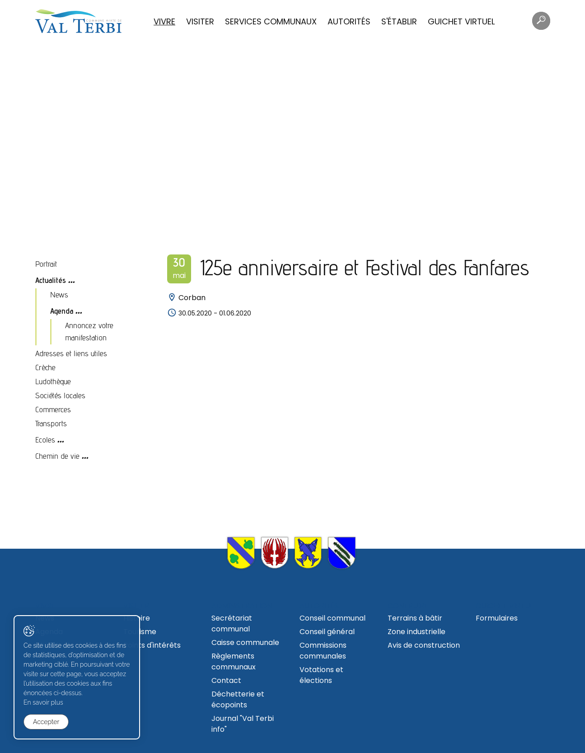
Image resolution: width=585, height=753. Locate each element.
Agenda (61, 310)
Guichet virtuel (461, 21)
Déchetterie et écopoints (237, 699)
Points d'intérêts (152, 645)
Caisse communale (245, 642)
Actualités (50, 280)
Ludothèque (53, 381)
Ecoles (45, 439)
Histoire (136, 618)
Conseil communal (332, 618)
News (59, 294)
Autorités (349, 21)
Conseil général (327, 631)
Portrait (46, 263)
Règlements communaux (233, 661)
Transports (51, 423)
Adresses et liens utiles (71, 353)
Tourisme (139, 631)
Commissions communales (323, 650)
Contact (226, 680)
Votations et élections (321, 675)
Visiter (200, 21)
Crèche (45, 367)
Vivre (164, 21)
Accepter (46, 721)
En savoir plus (43, 702)
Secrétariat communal (231, 623)
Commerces (53, 409)
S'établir (399, 21)
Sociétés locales (60, 395)
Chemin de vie (57, 456)
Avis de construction (424, 645)
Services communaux (271, 21)
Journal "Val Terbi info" (242, 723)
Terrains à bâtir (415, 618)
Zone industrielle (416, 631)
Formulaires (497, 618)
